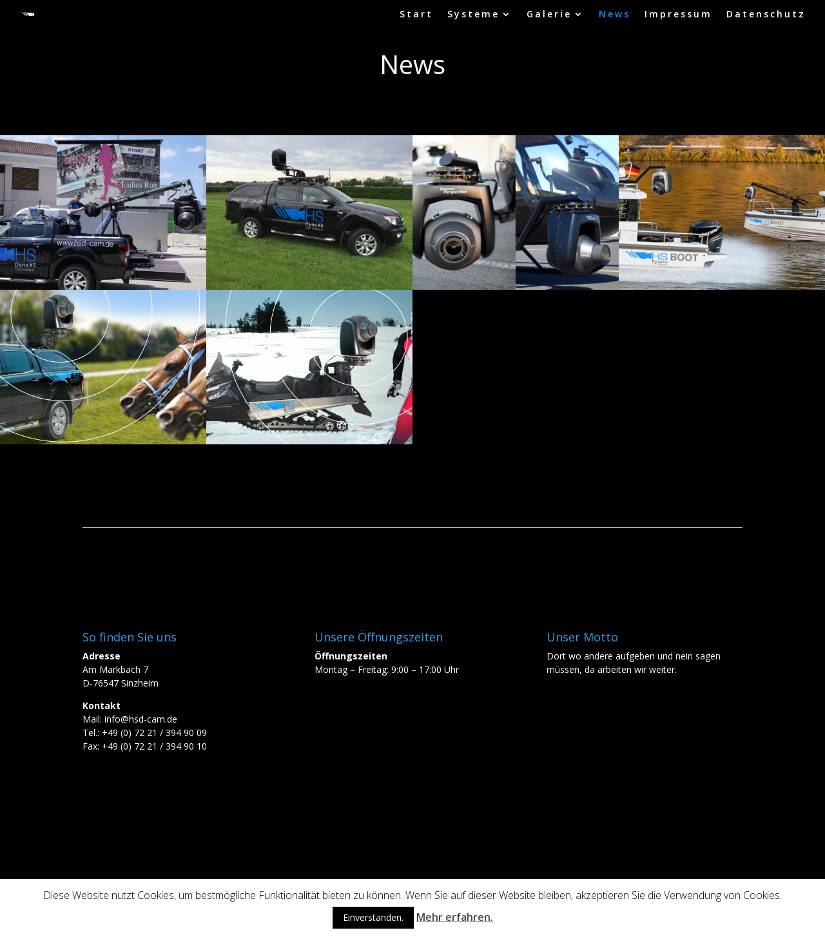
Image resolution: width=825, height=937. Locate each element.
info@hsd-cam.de (140, 719)
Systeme (473, 15)
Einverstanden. (373, 917)
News (614, 15)
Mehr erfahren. (454, 917)
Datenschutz (766, 15)
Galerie (549, 15)
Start (416, 15)
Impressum (678, 15)
